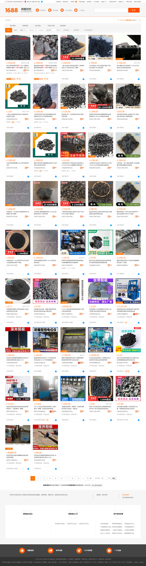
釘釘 (123, 562)
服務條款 (77, 559)
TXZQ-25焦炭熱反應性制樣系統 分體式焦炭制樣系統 (73, 310)
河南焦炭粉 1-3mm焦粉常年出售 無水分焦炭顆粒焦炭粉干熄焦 (17, 261)
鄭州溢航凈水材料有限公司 (123, 362)
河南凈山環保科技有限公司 (68, 265)
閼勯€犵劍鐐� (38, 73)
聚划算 (54, 562)
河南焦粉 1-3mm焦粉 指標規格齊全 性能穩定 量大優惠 (17, 213)
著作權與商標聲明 (61, 559)
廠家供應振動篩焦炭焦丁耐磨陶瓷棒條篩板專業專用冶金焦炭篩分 (72, 359)
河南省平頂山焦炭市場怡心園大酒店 (78, 523)
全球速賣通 (37, 562)
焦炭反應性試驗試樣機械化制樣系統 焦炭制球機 (17, 456)
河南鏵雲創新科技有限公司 (95, 314)
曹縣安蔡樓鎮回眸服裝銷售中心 (121, 523)
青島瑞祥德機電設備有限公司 (121, 527)
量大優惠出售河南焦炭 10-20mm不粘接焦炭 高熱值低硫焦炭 (128, 66)
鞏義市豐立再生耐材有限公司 (123, 70)
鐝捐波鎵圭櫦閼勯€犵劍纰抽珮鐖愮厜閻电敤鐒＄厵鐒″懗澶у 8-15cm (45, 67)
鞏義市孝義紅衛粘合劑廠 (12, 314)
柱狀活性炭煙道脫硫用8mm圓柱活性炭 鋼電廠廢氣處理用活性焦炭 (128, 359)
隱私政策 (84, 559)
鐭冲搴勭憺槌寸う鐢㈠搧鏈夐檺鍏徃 (12, 70)
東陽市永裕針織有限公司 (119, 533)
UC (110, 562)
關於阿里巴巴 (93, 559)
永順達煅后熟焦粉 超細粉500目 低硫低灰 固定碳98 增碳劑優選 (128, 115)
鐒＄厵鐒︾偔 (19, 73)
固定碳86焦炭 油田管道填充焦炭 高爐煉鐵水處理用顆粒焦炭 (100, 213)
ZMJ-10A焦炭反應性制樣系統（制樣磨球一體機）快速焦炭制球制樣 (45, 407)
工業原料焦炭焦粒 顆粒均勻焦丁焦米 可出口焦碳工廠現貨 (73, 213)
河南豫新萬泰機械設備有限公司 (68, 362)
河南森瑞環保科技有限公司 (40, 119)
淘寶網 (44, 562)
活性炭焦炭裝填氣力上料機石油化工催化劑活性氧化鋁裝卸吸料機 (100, 359)
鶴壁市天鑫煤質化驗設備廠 (68, 314)
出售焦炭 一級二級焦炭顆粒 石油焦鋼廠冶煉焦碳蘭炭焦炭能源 (128, 164)
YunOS (94, 562)
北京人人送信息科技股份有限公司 (110, 533)
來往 (119, 562)
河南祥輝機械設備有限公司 (95, 362)
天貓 (49, 562)
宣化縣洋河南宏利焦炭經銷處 (64, 523)
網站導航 (108, 559)
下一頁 (89, 478)
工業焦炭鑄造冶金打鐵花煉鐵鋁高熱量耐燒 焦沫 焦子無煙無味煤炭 (45, 115)
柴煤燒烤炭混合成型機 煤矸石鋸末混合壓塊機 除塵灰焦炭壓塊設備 (128, 310)
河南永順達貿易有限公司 (95, 70)
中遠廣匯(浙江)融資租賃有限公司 (110, 527)
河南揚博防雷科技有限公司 (68, 411)
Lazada (141, 562)
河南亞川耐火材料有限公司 (68, 70)
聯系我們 (101, 559)
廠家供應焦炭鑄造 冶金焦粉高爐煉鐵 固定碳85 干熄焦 (128, 261)
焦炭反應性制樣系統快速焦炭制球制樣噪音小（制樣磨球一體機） (17, 407)
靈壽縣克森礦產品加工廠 (123, 265)
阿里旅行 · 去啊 (66, 562)
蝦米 (81, 562)
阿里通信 (100, 562)
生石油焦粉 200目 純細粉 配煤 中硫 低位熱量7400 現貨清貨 (99, 66)
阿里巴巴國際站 (17, 562)
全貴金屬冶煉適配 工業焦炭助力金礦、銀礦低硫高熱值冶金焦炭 (127, 407)
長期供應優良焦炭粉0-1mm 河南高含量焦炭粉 (45, 261)
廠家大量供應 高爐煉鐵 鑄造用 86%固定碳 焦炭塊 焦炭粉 (45, 164)
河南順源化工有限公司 (131, 523)
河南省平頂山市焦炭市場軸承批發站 (90, 523)
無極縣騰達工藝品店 (130, 533)
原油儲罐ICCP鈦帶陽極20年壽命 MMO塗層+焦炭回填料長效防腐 (100, 310)
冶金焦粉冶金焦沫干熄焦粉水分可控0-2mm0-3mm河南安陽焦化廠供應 (100, 164)
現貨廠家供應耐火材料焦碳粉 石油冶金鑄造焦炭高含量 (17, 310)
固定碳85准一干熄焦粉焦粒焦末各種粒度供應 (72, 115)
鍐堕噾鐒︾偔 (10, 73)
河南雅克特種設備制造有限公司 (40, 362)
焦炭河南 (104, 495)
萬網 (106, 562)
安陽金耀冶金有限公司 (68, 119)
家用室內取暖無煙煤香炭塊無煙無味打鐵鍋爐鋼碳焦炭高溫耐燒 (72, 261)
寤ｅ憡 (27, 68)
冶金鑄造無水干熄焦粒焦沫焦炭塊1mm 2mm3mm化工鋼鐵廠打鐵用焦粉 (73, 164)
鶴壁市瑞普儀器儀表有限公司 (40, 411)
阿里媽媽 (75, 562)
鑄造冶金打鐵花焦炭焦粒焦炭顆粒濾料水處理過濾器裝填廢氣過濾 (100, 261)
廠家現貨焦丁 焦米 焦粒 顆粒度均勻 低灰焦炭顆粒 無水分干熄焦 (127, 213)
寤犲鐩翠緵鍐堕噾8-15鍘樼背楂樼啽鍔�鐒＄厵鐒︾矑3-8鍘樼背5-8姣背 (17, 67)
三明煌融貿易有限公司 (131, 527)
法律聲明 (71, 559)
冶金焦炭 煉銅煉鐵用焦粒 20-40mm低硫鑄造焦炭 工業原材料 (45, 213)
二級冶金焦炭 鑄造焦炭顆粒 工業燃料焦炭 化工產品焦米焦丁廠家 (73, 66)
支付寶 (114, 562)
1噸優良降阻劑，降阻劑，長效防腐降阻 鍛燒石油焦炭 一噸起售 (73, 407)
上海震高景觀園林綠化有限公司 (133, 530)
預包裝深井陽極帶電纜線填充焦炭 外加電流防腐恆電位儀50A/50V (17, 359)
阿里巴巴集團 (6, 562)
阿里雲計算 (87, 562)
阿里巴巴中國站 (28, 562)
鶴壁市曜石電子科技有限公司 (12, 411)
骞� (27, 70)
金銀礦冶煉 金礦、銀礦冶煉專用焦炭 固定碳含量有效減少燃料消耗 (45, 310)
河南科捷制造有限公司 (12, 362)
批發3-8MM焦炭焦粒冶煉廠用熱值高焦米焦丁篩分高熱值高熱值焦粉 (100, 407)
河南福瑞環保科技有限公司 (12, 119)
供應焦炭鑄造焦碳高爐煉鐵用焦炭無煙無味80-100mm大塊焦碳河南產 (100, 115)
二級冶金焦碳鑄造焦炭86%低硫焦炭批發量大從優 (17, 115)
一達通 (135, 562)
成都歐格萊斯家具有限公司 (108, 530)
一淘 (59, 562)
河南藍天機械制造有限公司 (123, 314)
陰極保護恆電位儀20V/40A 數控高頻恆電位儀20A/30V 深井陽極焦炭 (45, 359)
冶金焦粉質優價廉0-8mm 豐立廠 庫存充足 (17, 164)
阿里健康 (129, 562)
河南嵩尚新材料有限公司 (40, 314)
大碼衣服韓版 (104, 523)
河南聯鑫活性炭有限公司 (95, 265)
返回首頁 (88, 485)
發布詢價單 (125, 495)
